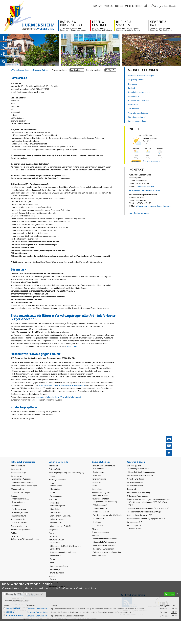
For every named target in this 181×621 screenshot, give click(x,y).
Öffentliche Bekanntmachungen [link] (24, 485)
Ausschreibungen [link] (19, 502)
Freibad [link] (52, 476)
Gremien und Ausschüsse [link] (22, 478)
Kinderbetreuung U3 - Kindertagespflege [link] (101, 493)
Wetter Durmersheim (148, 135)
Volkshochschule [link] (99, 555)
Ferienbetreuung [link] (99, 478)
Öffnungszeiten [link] (17, 489)
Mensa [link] (95, 528)
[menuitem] (146, 6)
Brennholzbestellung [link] (59, 566)
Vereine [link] (53, 579)
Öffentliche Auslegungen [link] (137, 495)
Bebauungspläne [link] (134, 465)
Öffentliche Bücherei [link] (100, 532)
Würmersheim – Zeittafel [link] (60, 526)
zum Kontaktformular (138, 213)
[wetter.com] (136, 162)
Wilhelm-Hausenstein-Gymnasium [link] (107, 552)
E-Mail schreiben (18, 610)
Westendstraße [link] (135, 528)
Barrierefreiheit (133, 6)
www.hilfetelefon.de (48, 385)
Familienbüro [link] (98, 468)
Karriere (108, 6)
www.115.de (72, 346)
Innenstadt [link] (132, 489)
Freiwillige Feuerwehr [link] (57, 479)
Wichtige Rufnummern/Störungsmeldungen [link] (25, 537)
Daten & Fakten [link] (55, 469)
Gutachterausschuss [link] (135, 485)
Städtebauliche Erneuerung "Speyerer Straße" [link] (146, 518)
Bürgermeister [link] (17, 469)
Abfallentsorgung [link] (18, 465)
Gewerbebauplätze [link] (135, 482)
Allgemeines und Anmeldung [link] (105, 501)
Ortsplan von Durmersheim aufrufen (144, 190)
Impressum (27, 618)
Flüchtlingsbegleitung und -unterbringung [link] (66, 472)
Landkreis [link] (53, 536)
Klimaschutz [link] (55, 555)
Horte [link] (94, 485)
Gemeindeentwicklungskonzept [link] (140, 475)
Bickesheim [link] (54, 509)
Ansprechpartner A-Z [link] (20, 498)
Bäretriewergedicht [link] (58, 505)
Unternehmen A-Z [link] (134, 522)
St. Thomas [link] (98, 525)
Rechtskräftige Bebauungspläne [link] (141, 471)
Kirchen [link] (52, 532)
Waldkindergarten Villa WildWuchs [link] (107, 515)
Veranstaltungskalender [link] (21, 529)
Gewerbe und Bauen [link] (135, 478)
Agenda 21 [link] (53, 465)
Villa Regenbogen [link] (100, 508)
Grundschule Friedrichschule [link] (105, 538)
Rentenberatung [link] (19, 509)
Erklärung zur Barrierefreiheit (84, 618)
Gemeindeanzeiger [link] (18, 472)
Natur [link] (52, 492)
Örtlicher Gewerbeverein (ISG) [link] (139, 515)
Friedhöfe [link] (53, 499)
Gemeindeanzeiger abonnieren (133, 610)
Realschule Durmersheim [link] (103, 548)
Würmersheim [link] (56, 522)
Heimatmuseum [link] (56, 519)
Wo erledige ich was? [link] (21, 512)
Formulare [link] (16, 505)
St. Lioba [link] (97, 522)
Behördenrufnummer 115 (131, 614)
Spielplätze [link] (53, 582)
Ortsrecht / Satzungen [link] (20, 492)
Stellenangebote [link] (18, 519)
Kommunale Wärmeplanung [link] (138, 492)
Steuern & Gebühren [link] (19, 522)
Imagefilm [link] (53, 529)
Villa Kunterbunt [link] (100, 505)
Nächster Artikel (40, 70)
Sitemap (39, 618)
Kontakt (97, 6)
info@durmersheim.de (145, 186)
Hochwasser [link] (55, 542)
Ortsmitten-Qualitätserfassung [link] (63, 552)
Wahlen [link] (14, 532)
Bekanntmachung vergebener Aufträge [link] (144, 511)
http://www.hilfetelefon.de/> (72, 385)
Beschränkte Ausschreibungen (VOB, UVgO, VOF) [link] (148, 508)
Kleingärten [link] (55, 489)
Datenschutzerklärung (57, 618)
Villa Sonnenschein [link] (101, 511)
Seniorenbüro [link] (98, 471)
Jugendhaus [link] (97, 489)
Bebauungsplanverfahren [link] (138, 468)
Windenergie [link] (55, 569)
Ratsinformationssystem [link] (22, 482)
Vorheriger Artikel (20, 70)
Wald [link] (52, 562)
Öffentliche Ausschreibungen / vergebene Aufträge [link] (148, 499)
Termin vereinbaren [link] (19, 526)
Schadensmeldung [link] (18, 515)
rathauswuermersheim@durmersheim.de (153, 206)
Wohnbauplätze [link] (134, 525)
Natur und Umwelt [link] (56, 539)
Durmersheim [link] (55, 512)
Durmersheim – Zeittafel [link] (60, 515)
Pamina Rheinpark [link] (56, 572)
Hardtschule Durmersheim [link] (104, 545)
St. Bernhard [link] (98, 518)
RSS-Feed (119, 6)
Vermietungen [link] (56, 495)
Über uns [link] (97, 475)
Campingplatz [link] (56, 485)
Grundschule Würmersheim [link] (104, 542)
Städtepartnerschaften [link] (59, 585)
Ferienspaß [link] (96, 482)
